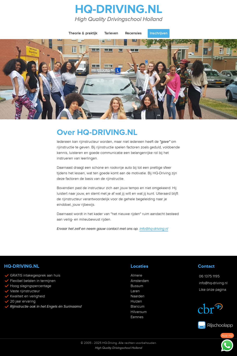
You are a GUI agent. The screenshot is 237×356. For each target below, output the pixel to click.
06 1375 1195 (209, 276)
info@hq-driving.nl (153, 228)
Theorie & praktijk (83, 33)
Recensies (133, 33)
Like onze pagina (212, 289)
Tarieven (111, 33)
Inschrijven (158, 33)
